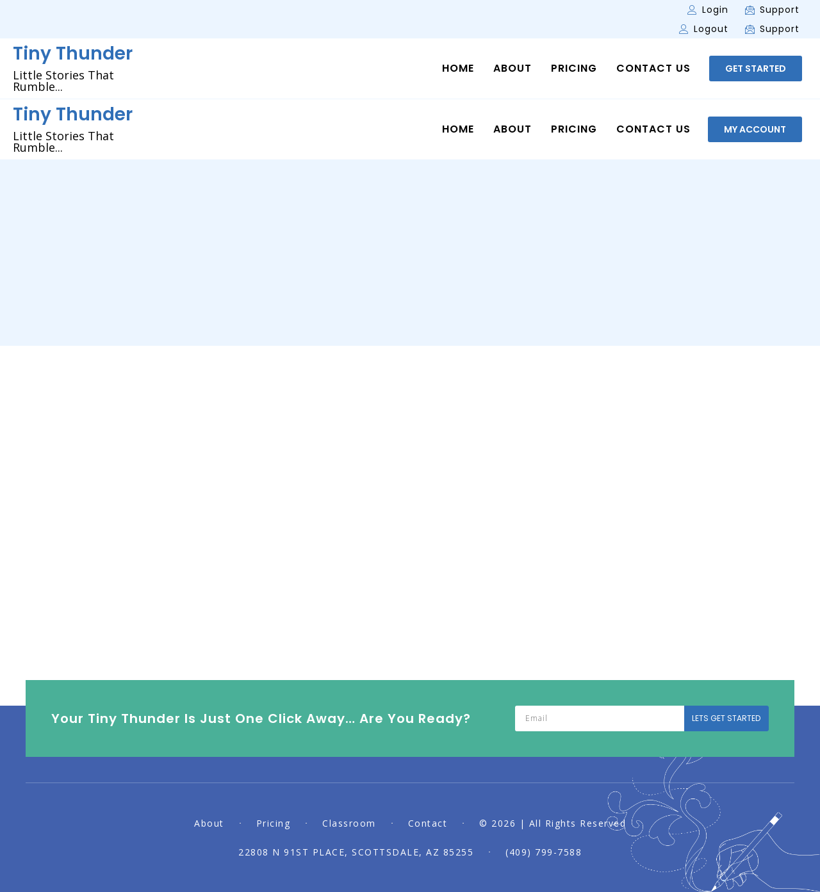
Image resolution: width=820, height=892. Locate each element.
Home (458, 68)
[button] (755, 68)
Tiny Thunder (73, 53)
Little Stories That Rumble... (63, 80)
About (512, 68)
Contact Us (653, 68)
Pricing (574, 68)
